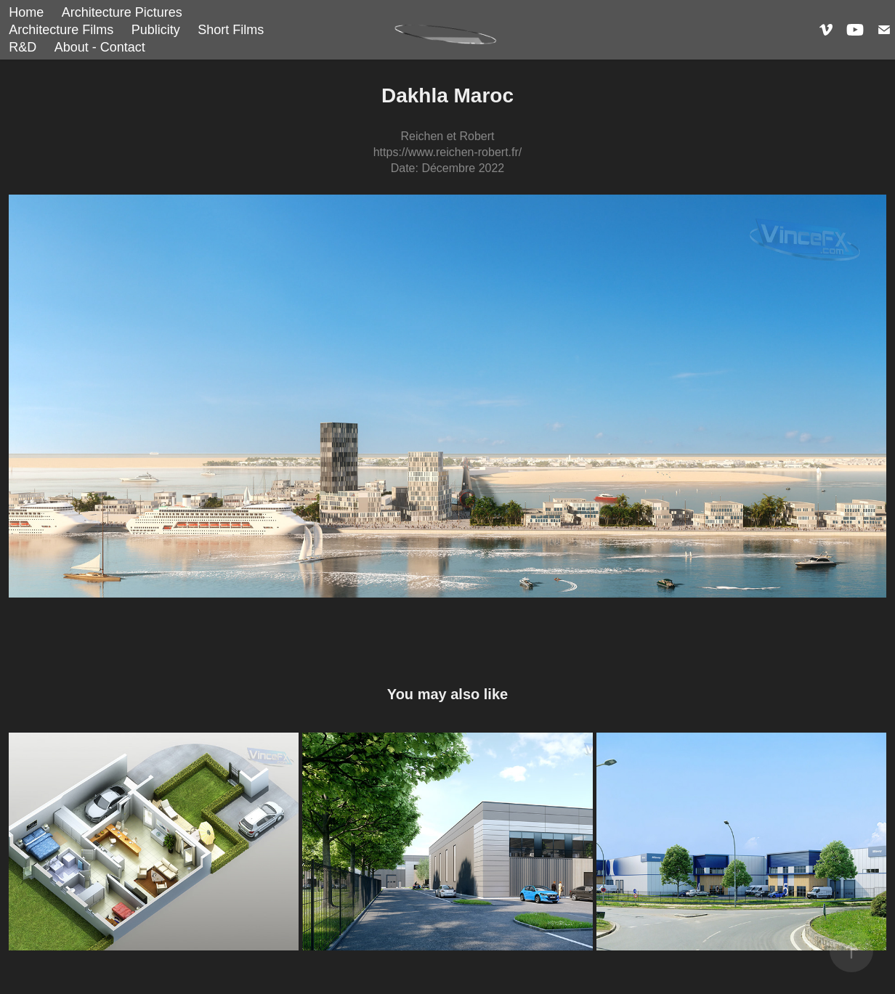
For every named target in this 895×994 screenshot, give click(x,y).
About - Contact (99, 47)
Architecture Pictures (122, 12)
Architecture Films (61, 30)
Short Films (231, 30)
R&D (22, 47)
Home (26, 12)
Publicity (155, 30)
